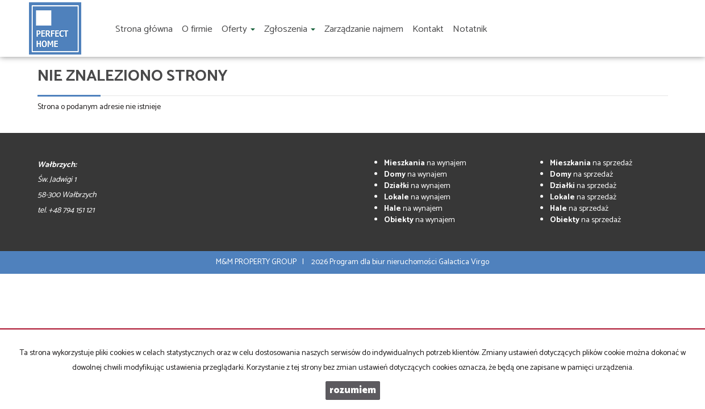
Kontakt (428, 29)
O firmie (197, 29)
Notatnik (470, 29)
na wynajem (425, 163)
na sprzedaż (591, 163)
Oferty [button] (238, 29)
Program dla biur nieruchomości (384, 262)
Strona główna (144, 29)
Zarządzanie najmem (363, 29)
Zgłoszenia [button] (289, 29)
